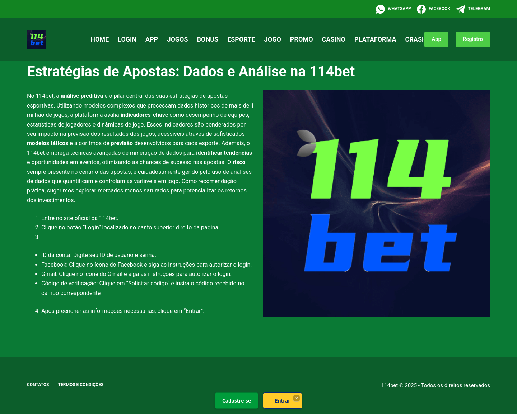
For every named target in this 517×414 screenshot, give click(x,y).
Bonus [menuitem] (208, 39)
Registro (473, 39)
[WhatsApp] (393, 9)
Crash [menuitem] (416, 39)
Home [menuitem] (99, 39)
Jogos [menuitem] (177, 39)
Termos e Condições (81, 384)
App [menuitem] (151, 39)
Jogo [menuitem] (272, 39)
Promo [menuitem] (301, 39)
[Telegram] (473, 9)
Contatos (38, 384)
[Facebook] (433, 9)
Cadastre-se (236, 400)
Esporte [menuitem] (241, 39)
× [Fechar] (296, 398)
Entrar (282, 400)
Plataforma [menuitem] (375, 39)
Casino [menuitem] (333, 39)
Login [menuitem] (127, 39)
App (436, 39)
